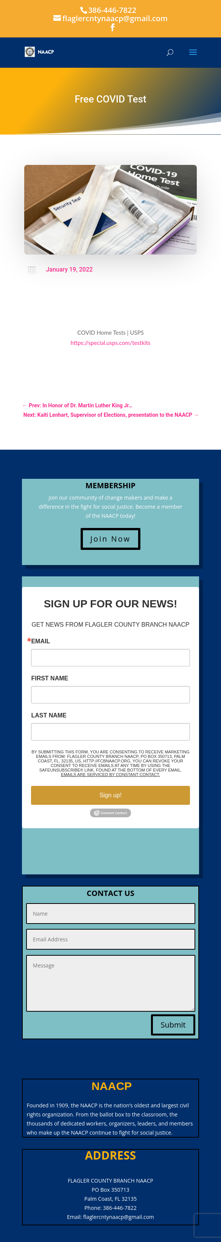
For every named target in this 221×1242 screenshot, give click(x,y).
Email (40, 641)
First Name (49, 678)
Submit (172, 1025)
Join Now (110, 539)
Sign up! (111, 795)
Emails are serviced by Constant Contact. (110, 774)
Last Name (48, 716)
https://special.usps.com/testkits (110, 342)
